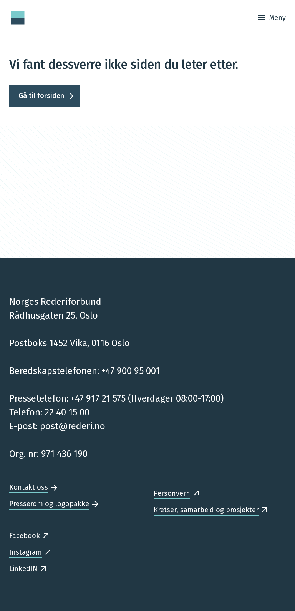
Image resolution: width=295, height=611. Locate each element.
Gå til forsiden (41, 95)
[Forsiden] (17, 17)
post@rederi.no (72, 426)
